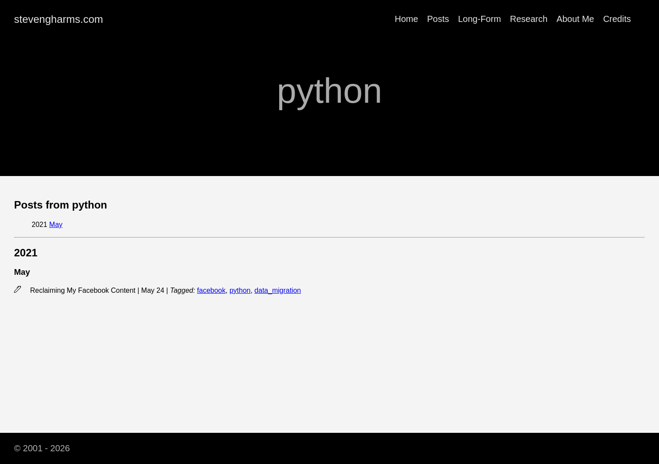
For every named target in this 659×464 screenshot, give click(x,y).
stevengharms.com (58, 19)
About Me (575, 19)
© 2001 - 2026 (42, 448)
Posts (438, 19)
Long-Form (479, 19)
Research (529, 19)
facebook (211, 290)
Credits (617, 19)
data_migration (278, 290)
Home (406, 19)
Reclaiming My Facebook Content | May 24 (98, 290)
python (240, 290)
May (55, 224)
